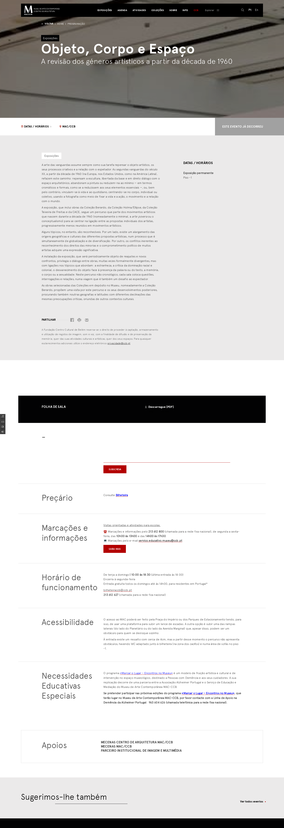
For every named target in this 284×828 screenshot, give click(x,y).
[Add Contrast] (2, 426)
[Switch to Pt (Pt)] (248, 21)
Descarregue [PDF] (161, 407)
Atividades (139, 20)
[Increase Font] (2, 416)
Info (185, 20)
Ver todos (251, 802)
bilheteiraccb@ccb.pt (117, 590)
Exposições (104, 20)
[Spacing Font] (2, 421)
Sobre (173, 20)
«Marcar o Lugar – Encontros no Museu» (146, 673)
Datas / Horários (36, 126)
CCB (195, 20)
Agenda (122, 20)
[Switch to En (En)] (255, 21)
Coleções (157, 20)
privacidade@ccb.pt (118, 343)
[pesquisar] (241, 20)
